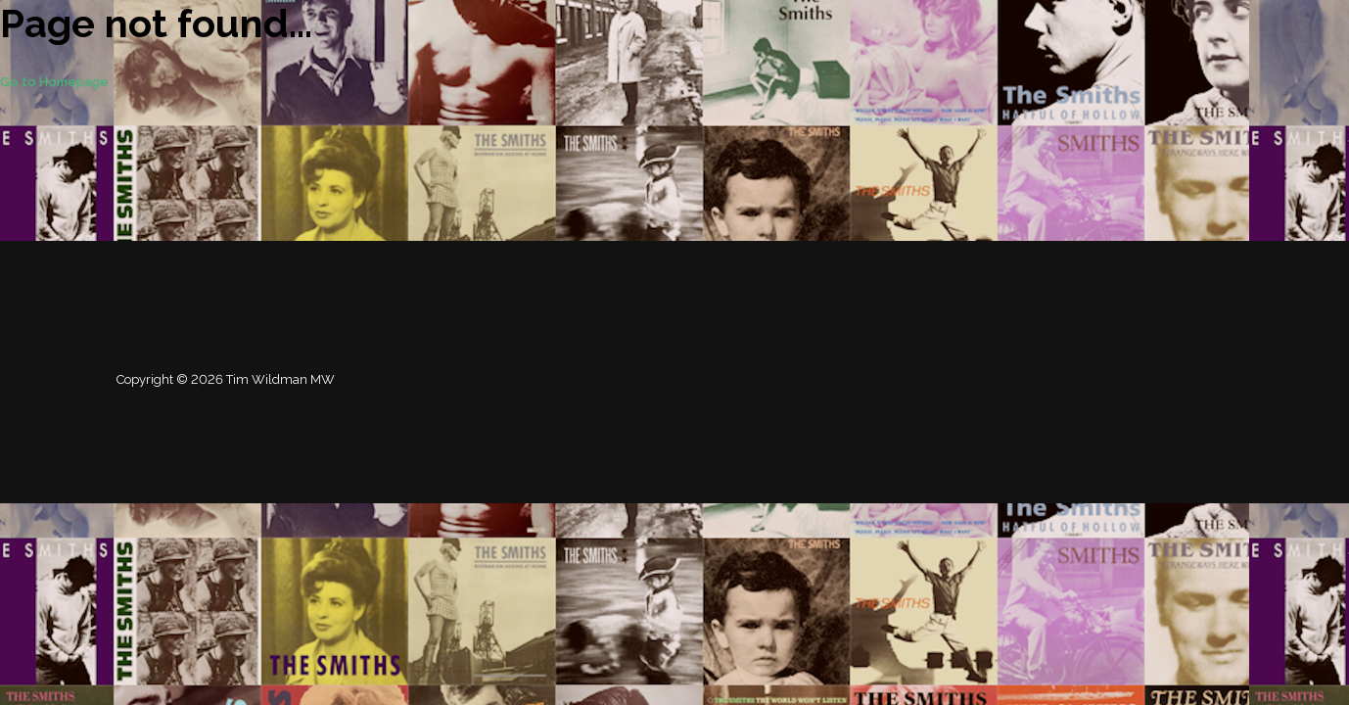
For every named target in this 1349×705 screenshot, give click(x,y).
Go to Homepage (54, 81)
